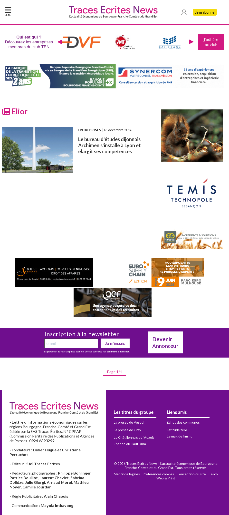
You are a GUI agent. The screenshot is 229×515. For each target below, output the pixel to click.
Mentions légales (127, 474)
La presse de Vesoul (129, 422)
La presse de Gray (127, 430)
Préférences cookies (158, 474)
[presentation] (59, 42)
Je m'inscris (115, 343)
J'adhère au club (211, 42)
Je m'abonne (204, 12)
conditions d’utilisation (118, 351)
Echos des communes (183, 422)
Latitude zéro (177, 430)
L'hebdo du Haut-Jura (130, 444)
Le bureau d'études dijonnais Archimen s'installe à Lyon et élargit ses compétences (109, 145)
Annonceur (165, 342)
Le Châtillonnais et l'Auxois (134, 437)
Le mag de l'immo (179, 436)
